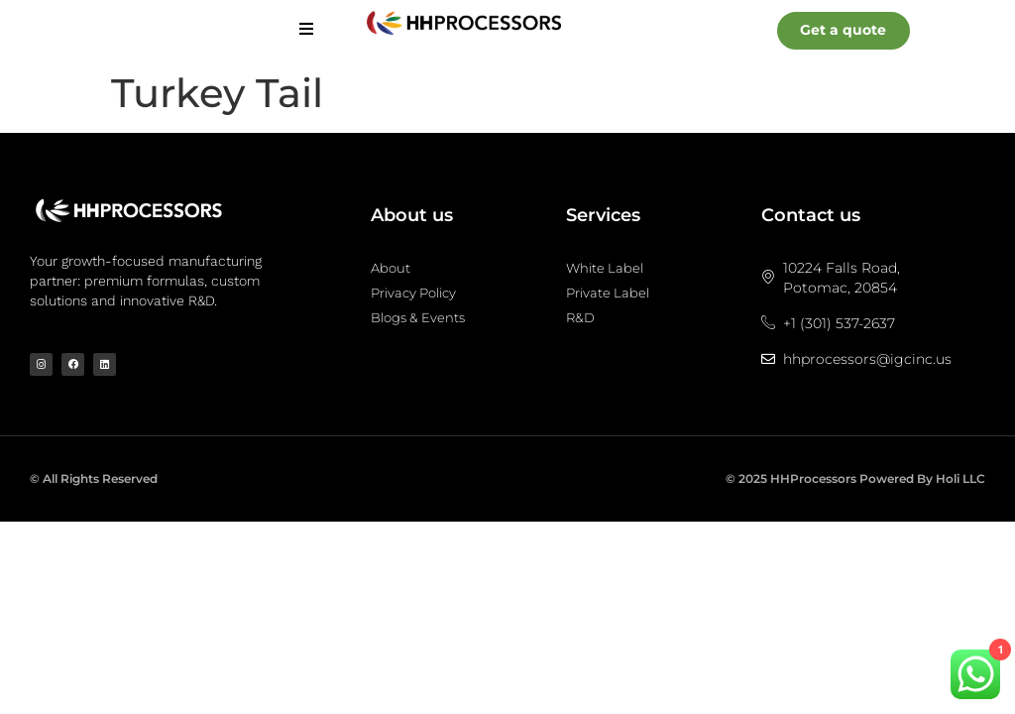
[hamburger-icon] (305, 30)
